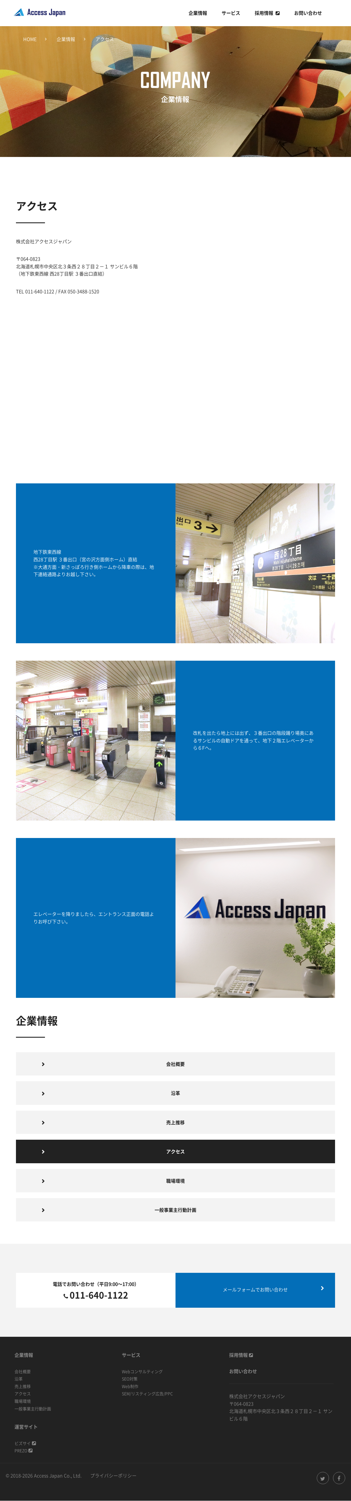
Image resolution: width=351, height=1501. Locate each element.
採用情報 (264, 12)
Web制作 (130, 1387)
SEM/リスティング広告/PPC (147, 1394)
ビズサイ (25, 1443)
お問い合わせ (308, 12)
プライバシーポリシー (113, 1476)
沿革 (175, 1093)
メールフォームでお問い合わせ (255, 1290)
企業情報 (198, 12)
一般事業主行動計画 (175, 1210)
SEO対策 (129, 1379)
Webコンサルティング (142, 1372)
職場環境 (175, 1180)
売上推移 (175, 1122)
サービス (231, 12)
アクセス (23, 1394)
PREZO (23, 1451)
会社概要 (175, 1063)
